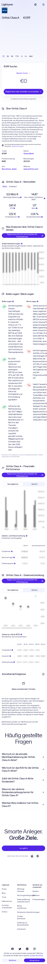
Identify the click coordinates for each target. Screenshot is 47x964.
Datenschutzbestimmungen (23, 920)
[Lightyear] (7, 4)
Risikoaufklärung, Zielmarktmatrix (23, 909)
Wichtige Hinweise (20, 898)
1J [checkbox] (22, 56)
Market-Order (23, 73)
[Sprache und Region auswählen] (35, 4)
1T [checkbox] (3, 56)
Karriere (36, 899)
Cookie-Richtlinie (36, 956)
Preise (4, 897)
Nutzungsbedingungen (23, 904)
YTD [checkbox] (17, 56)
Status (4, 920)
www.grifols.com (31, 169)
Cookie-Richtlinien (21, 925)
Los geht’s (23, 856)
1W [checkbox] (8, 56)
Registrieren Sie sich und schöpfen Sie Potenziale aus (25, 235)
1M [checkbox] (12, 56)
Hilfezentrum (7, 909)
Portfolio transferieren (7, 915)
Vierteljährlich (12, 484)
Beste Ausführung (21, 915)
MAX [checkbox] (31, 56)
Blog (3, 901)
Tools (4, 905)
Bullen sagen (8, 301)
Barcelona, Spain (9, 169)
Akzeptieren (34, 960)
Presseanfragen (39, 908)
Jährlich (34, 484)
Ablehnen (12, 960)
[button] (13, 151)
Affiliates (36, 904)
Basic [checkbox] (5, 186)
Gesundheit (29, 153)
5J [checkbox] (26, 56)
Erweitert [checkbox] (13, 186)
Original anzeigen (18, 146)
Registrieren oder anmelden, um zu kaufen (23, 92)
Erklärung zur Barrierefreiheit (23, 932)
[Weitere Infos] (43, 674)
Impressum (21, 937)
